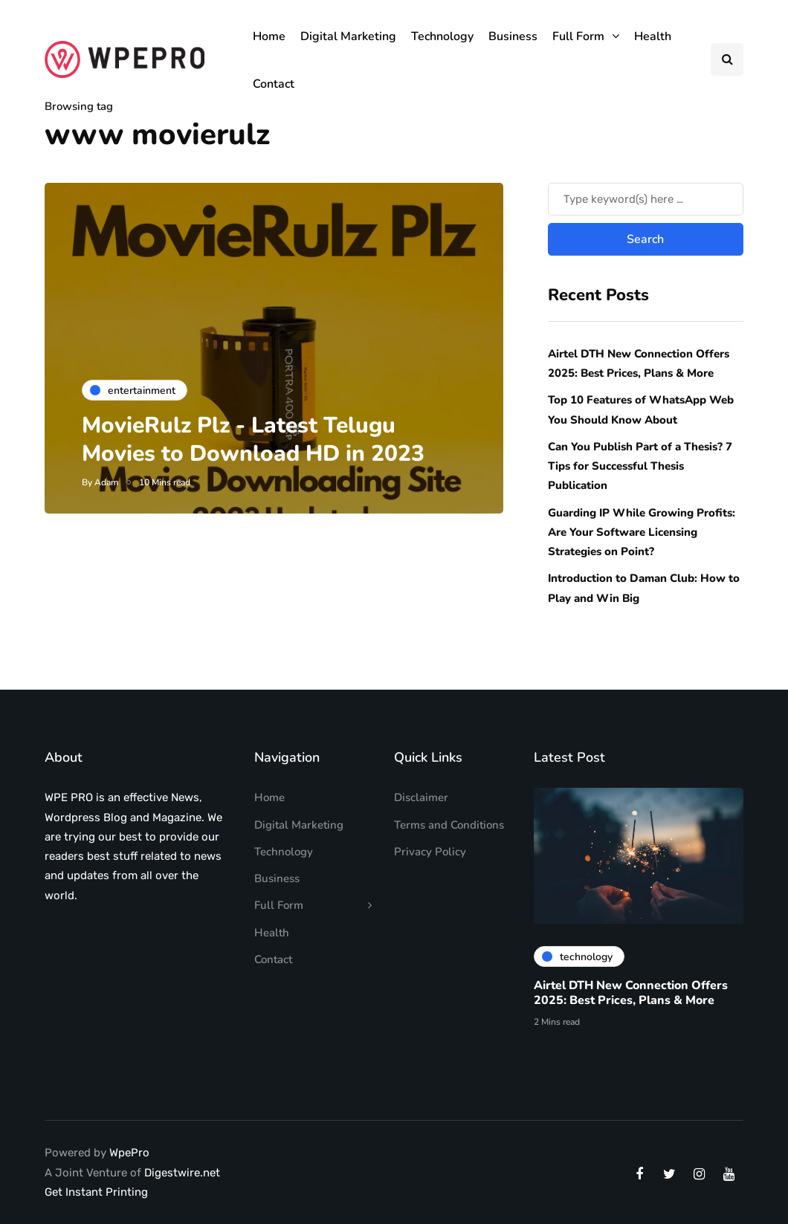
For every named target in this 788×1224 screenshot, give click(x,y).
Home (269, 36)
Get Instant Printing (96, 1192)
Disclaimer (421, 797)
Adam (106, 482)
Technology (442, 36)
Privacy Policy (430, 851)
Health (652, 36)
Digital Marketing (348, 36)
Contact (273, 84)
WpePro (129, 1152)
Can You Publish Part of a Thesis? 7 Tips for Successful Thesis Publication (640, 466)
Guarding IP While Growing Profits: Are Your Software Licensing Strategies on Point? (641, 532)
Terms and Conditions (449, 824)
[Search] (645, 199)
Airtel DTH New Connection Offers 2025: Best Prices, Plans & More (631, 995)
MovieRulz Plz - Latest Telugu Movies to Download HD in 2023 (253, 439)
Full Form (578, 36)
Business (512, 36)
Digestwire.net (182, 1172)
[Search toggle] (727, 59)
